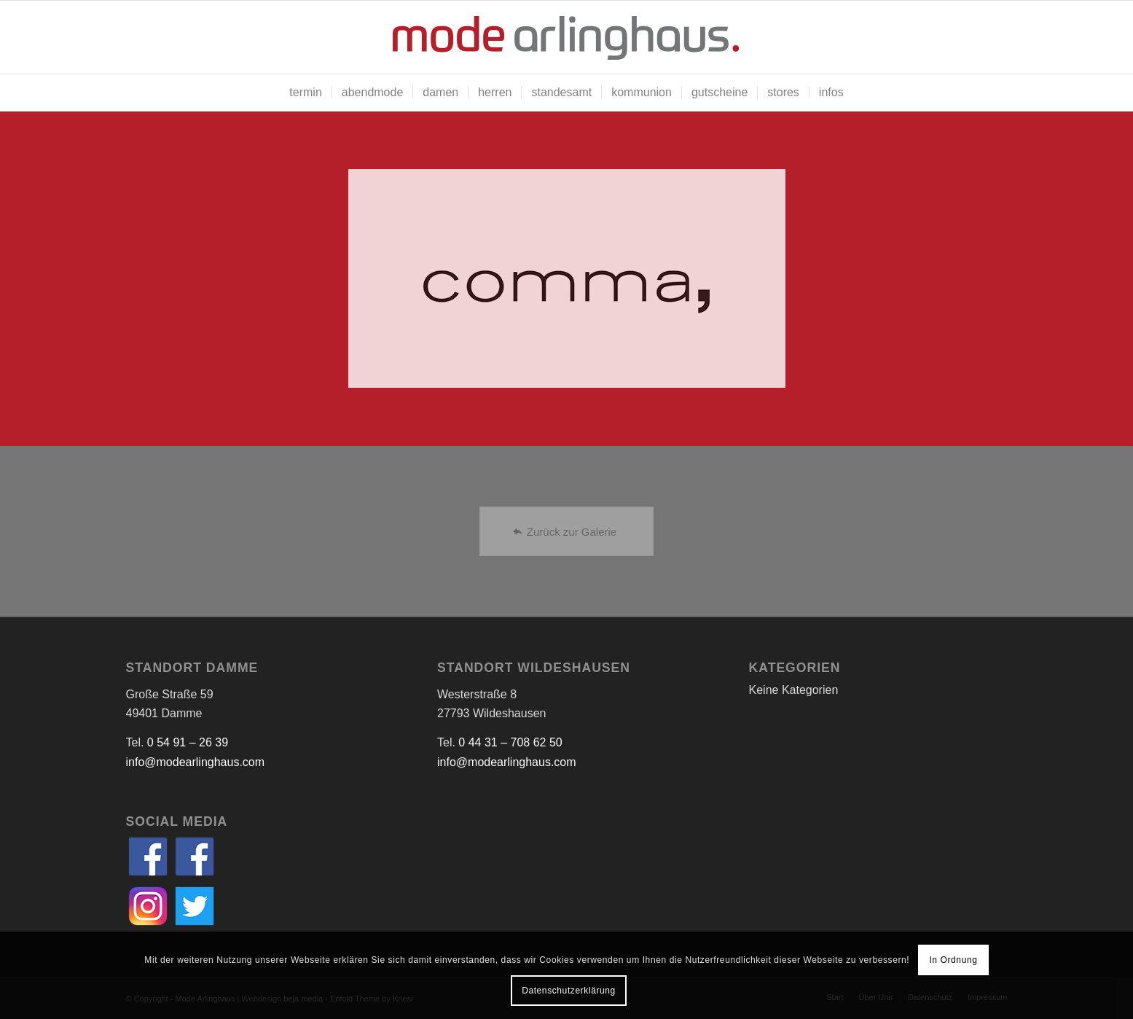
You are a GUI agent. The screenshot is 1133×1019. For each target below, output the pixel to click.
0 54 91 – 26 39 (187, 742)
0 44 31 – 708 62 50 (510, 742)
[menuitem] (305, 92)
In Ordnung (953, 960)
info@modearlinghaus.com (195, 762)
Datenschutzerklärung (569, 990)
